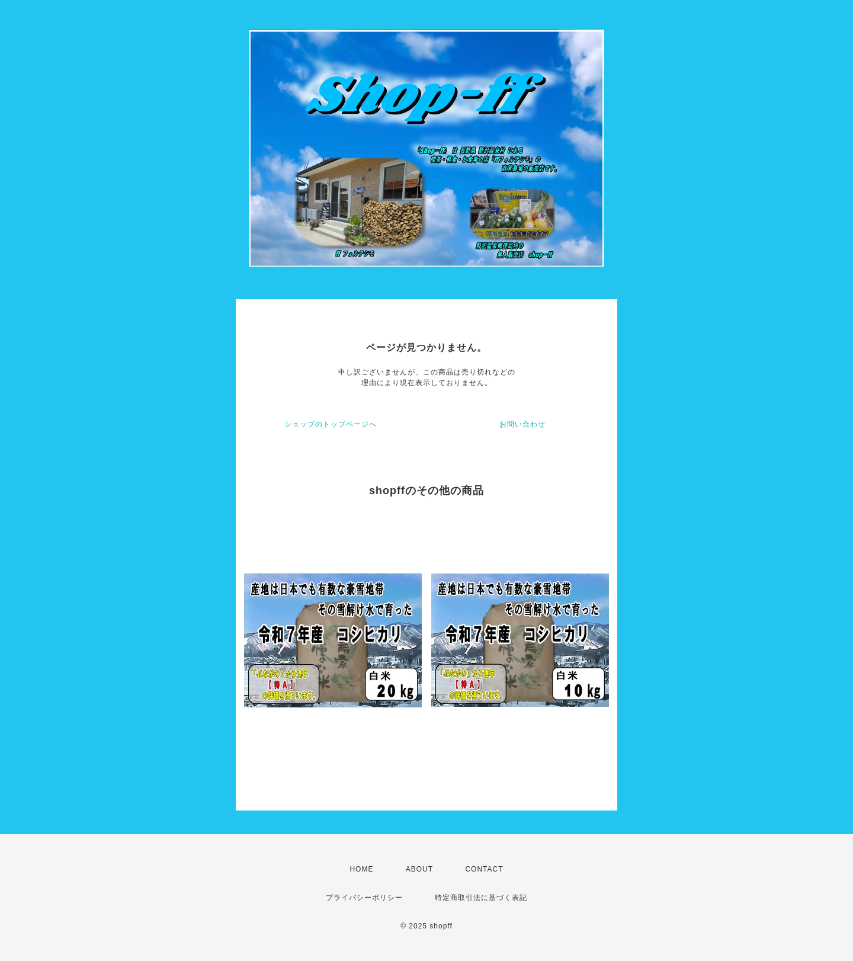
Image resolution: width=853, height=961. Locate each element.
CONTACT (484, 869)
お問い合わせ (522, 424)
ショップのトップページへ (330, 424)
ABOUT (419, 869)
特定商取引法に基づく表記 (481, 897)
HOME (361, 869)
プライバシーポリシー (364, 897)
